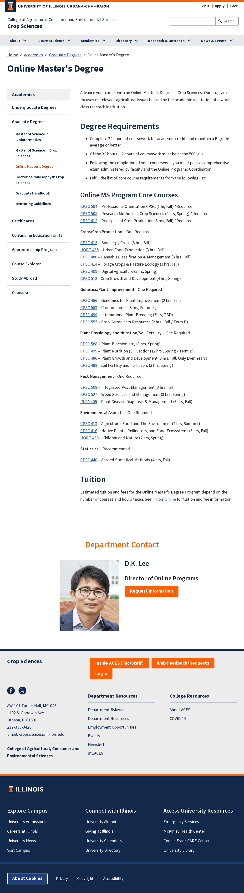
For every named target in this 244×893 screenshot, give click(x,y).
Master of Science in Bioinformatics (32, 136)
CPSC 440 (88, 460)
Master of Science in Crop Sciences (36, 153)
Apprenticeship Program (34, 250)
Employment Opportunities (112, 727)
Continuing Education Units (37, 235)
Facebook (11, 690)
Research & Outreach (166, 40)
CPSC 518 (88, 279)
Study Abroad (24, 278)
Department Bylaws (105, 710)
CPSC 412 (88, 221)
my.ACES (95, 753)
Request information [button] (151, 591)
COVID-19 (178, 719)
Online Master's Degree (34, 166)
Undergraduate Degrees (34, 107)
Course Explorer (26, 264)
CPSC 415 (88, 243)
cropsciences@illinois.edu (41, 734)
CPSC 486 (88, 358)
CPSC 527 (88, 395)
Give (234, 6)
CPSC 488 (88, 365)
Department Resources (108, 719)
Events (94, 736)
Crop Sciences (24, 26)
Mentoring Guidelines (33, 203)
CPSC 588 (88, 344)
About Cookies (27, 878)
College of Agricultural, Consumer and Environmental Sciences (62, 20)
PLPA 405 (88, 402)
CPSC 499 (88, 271)
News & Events (214, 40)
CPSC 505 (88, 214)
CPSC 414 (88, 264)
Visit (205, 6)
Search (229, 21)
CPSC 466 (88, 301)
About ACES (180, 710)
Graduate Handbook (32, 193)
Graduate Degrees (65, 55)
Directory (124, 40)
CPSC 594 (88, 207)
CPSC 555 (88, 322)
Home (12, 55)
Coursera (20, 293)
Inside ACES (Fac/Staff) (119, 663)
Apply (219, 6)
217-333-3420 (19, 727)
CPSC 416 (88, 431)
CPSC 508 (88, 387)
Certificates (23, 221)
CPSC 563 (88, 308)
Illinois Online (164, 499)
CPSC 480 (88, 257)
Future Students (50, 40)
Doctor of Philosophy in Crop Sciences (39, 179)
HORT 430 (89, 438)
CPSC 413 (88, 424)
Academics (90, 40)
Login (101, 673)
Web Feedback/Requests (183, 663)
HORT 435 (89, 250)
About (15, 40)
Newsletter (98, 745)
